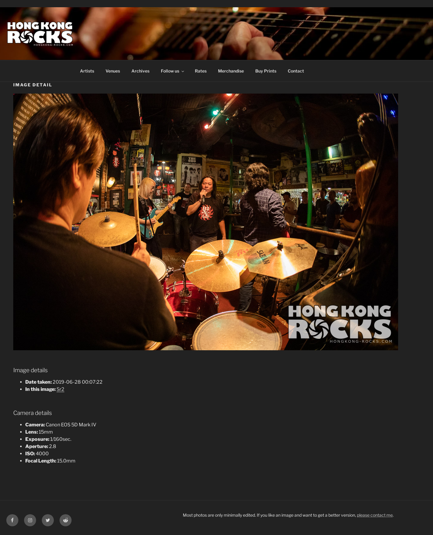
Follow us (173, 70)
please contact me (375, 515)
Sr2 (60, 389)
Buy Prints (265, 70)
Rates (201, 70)
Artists (87, 70)
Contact (296, 70)
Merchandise (231, 70)
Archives (140, 70)
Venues (113, 70)
